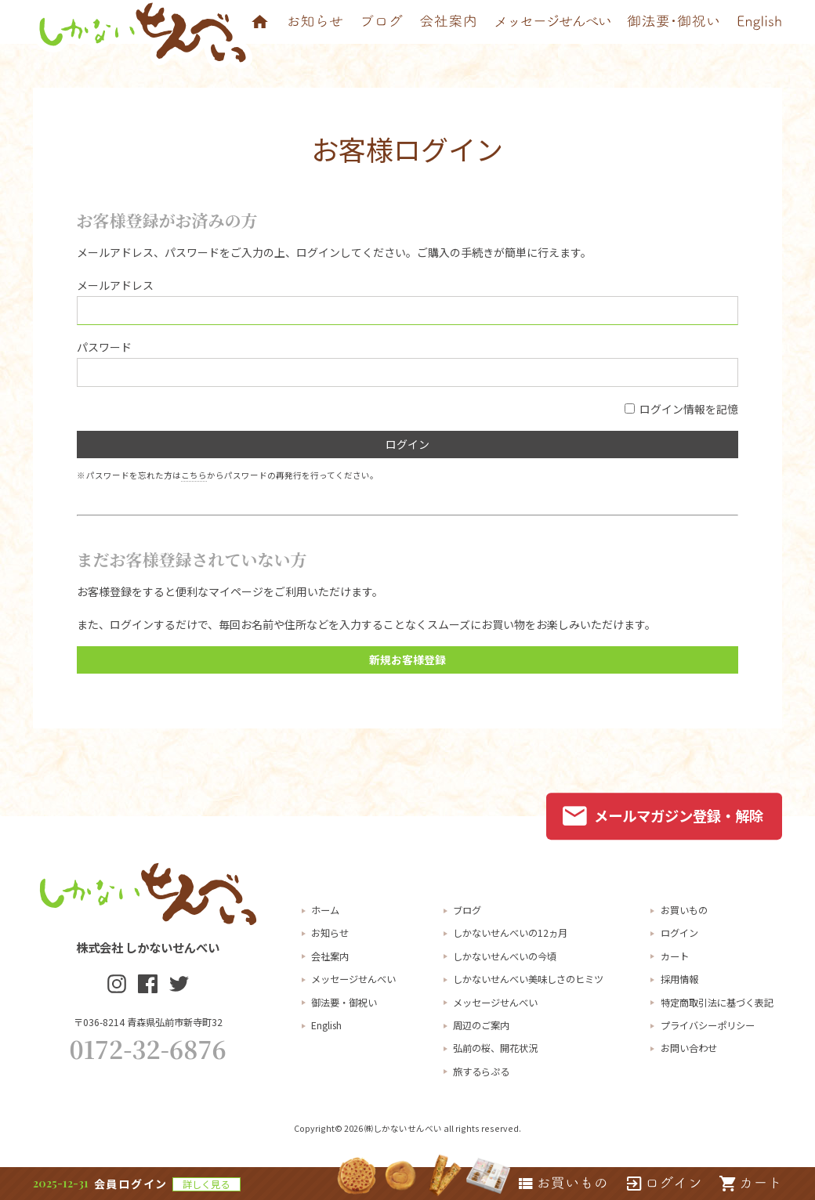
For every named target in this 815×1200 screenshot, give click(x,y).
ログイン (679, 933)
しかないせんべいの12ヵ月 (510, 933)
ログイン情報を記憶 (681, 409)
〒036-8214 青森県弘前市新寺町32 (148, 1022)
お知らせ (330, 933)
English (326, 1025)
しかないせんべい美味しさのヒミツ (528, 979)
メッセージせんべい (353, 979)
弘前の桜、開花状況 (495, 1048)
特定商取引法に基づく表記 (717, 1003)
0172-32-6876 (148, 1049)
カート (675, 956)
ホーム (325, 910)
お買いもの (684, 910)
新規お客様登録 (407, 659)
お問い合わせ (689, 1048)
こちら (194, 475)
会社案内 (330, 956)
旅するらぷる (481, 1071)
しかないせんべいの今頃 (504, 956)
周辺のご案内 (481, 1025)
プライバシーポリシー (708, 1025)
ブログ (467, 910)
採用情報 (679, 979)
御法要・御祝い (344, 1003)
